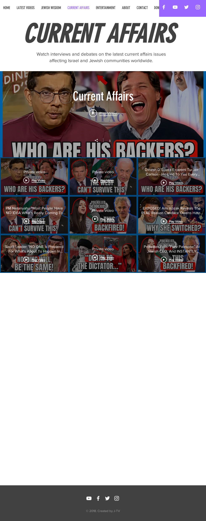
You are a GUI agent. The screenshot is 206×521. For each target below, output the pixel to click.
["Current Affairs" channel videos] (103, 253)
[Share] (98, 140)
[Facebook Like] (134, 497)
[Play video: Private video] (103, 113)
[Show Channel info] (107, 140)
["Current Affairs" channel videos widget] (103, 210)
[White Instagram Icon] (198, 7)
